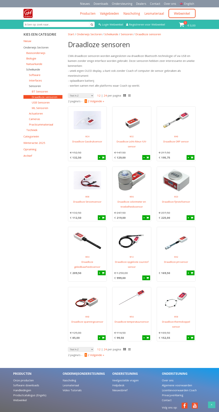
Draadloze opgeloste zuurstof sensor (132, 262)
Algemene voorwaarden (177, 385)
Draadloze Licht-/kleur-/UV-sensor (132, 141)
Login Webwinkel (111, 24)
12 (99, 95)
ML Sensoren (40, 108)
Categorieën (31, 136)
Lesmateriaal (71, 385)
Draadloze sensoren (44, 97)
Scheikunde (33, 69)
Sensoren (35, 86)
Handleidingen (22, 390)
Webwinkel (20, 400)
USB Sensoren (41, 102)
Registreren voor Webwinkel (145, 24)
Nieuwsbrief (119, 390)
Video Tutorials (72, 390)
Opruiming (29, 149)
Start (71, 34)
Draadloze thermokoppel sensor (176, 321)
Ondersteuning (122, 4)
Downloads (101, 4)
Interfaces (35, 80)
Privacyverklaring (172, 395)
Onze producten (23, 380)
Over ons (170, 4)
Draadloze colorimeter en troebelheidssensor (132, 201)
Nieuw (27, 41)
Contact (155, 4)
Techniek (31, 130)
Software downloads (26, 385)
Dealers (141, 4)
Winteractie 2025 (34, 143)
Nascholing (69, 380)
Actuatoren (36, 113)
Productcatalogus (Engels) (29, 395)
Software (34, 75)
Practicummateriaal (41, 124)
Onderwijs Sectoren (36, 47)
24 (105, 95)
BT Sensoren (40, 91)
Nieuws (85, 4)
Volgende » (97, 101)
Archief (27, 155)
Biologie (31, 58)
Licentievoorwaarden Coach (179, 390)
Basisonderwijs (35, 53)
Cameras (34, 119)
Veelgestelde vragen (125, 380)
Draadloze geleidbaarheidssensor (87, 262)
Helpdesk (118, 385)
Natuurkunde (34, 64)
